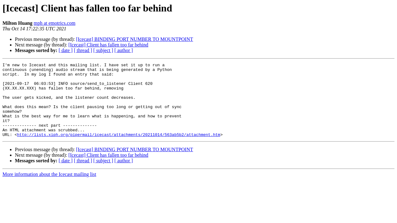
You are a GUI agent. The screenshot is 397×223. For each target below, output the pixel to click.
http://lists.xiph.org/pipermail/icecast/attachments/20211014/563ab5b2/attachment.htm (118, 149)
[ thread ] (83, 50)
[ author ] (123, 50)
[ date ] (66, 50)
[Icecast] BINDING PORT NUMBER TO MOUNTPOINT (134, 39)
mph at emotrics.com (54, 23)
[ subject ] (103, 50)
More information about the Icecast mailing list (49, 189)
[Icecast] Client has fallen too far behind (108, 44)
